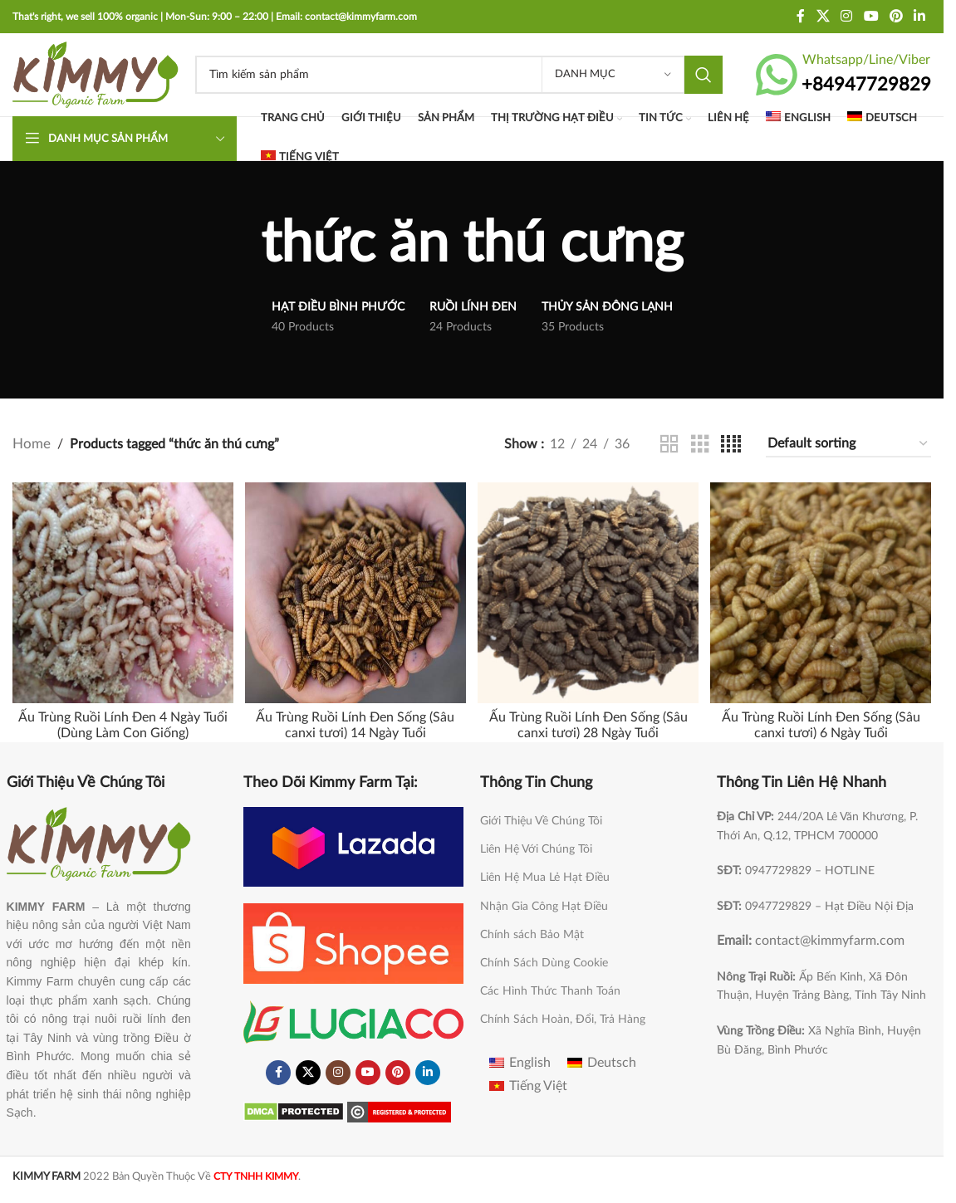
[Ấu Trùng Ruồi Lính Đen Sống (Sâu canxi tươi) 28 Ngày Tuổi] (589, 591)
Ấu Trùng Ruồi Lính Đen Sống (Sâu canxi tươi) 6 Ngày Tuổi (822, 721)
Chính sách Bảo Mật (532, 930)
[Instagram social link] (847, 16)
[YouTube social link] (871, 16)
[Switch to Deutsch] (882, 119)
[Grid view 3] (700, 445)
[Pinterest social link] (896, 16)
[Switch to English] (798, 119)
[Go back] (240, 245)
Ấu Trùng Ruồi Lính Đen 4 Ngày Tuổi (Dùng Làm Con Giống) (121, 721)
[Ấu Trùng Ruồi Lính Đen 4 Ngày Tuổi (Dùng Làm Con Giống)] (121, 591)
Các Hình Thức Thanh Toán (550, 988)
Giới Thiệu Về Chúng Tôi (541, 818)
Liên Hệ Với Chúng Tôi (536, 846)
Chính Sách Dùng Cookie (544, 960)
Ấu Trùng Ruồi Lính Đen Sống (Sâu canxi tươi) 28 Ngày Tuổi (588, 721)
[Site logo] (95, 74)
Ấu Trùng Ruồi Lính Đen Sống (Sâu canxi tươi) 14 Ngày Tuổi (355, 721)
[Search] (459, 75)
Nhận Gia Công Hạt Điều (544, 902)
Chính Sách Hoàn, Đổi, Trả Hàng (562, 1016)
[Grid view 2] (669, 445)
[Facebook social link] (801, 16)
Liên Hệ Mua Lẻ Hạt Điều (545, 874)
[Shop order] (848, 444)
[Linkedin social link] (920, 16)
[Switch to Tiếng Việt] (528, 1082)
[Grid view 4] (731, 445)
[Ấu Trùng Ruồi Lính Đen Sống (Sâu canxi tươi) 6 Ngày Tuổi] (823, 591)
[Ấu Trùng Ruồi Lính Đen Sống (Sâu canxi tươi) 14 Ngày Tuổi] (355, 591)
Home (29, 444)
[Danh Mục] (613, 74)
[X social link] (823, 16)
